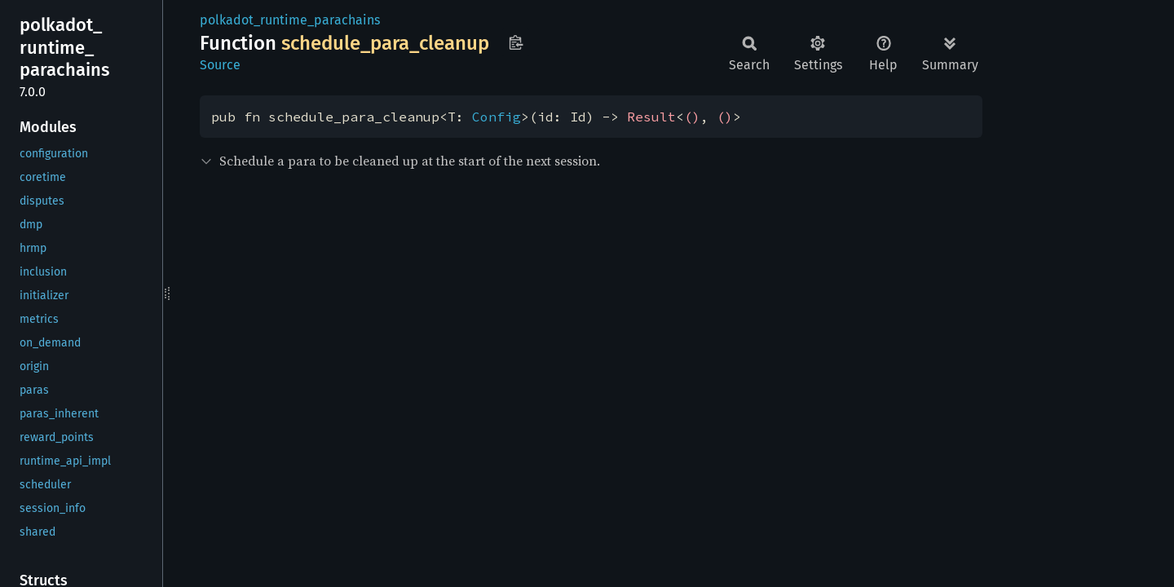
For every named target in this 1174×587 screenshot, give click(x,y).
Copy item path (515, 42)
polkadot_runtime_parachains (290, 20)
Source (220, 65)
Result (651, 116)
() (692, 116)
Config (496, 116)
